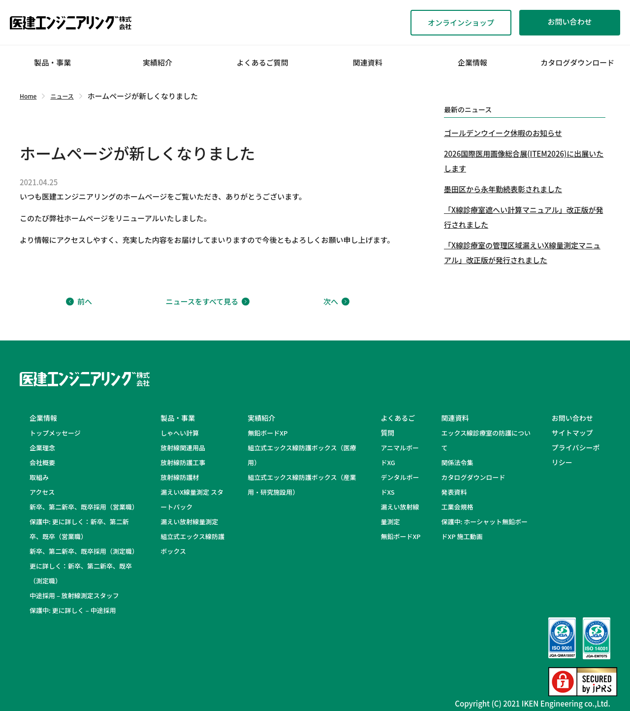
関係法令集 (457, 462)
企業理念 (42, 447)
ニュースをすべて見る (208, 301)
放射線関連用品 (182, 447)
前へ (79, 301)
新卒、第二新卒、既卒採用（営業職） (84, 506)
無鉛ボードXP (267, 433)
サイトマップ (572, 433)
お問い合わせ (569, 21)
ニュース (61, 96)
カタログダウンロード (577, 62)
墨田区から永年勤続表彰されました (503, 189)
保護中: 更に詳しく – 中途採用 (73, 610)
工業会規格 (457, 506)
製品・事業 (52, 62)
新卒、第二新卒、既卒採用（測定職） (84, 551)
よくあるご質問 (262, 62)
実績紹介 (157, 62)
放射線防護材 (179, 477)
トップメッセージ (55, 433)
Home (28, 96)
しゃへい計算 (179, 433)
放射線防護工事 (182, 462)
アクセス (42, 492)
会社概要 (42, 462)
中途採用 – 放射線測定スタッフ (81, 595)
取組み (39, 477)
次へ (336, 301)
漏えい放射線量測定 (189, 521)
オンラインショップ (461, 22)
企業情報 (472, 62)
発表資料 (454, 492)
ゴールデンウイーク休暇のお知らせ (503, 133)
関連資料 (367, 62)
